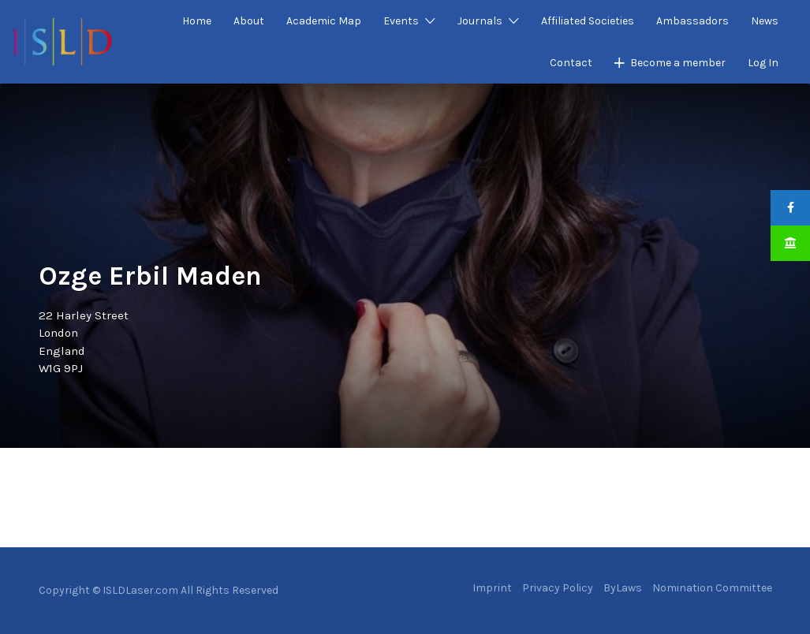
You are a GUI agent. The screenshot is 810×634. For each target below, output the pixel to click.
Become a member (678, 62)
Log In (763, 62)
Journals (479, 21)
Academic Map (323, 21)
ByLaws (622, 588)
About (248, 21)
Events (401, 21)
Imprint (492, 588)
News (764, 21)
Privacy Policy (557, 588)
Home (196, 21)
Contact (571, 62)
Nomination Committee (712, 588)
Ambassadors (692, 21)
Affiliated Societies (587, 21)
